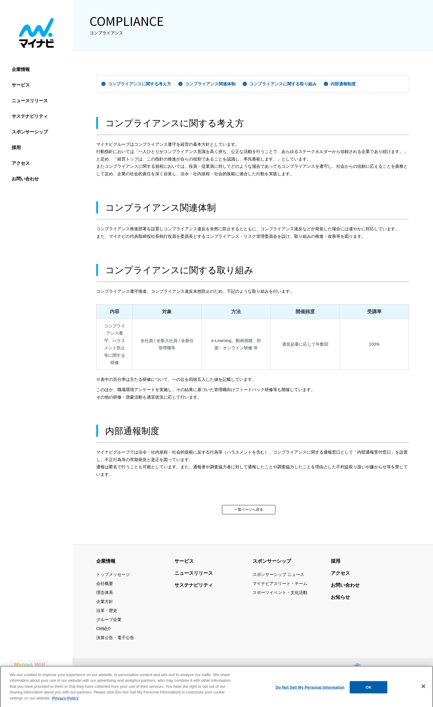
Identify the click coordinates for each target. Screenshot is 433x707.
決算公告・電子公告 (115, 637)
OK (369, 692)
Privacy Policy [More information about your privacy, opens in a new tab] (65, 702)
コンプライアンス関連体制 (210, 83)
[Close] (423, 690)
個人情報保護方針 (271, 669)
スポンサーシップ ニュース (278, 574)
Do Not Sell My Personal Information (309, 692)
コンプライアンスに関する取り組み (283, 83)
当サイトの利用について (172, 669)
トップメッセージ (113, 574)
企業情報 (21, 69)
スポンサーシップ (30, 131)
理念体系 (104, 592)
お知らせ (340, 597)
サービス (21, 84)
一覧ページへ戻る (248, 509)
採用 (16, 147)
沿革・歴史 (106, 610)
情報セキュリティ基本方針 (224, 669)
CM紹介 (103, 628)
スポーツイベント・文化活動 (280, 592)
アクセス (21, 163)
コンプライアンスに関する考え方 (139, 83)
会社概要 (104, 583)
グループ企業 (108, 619)
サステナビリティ (30, 116)
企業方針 (104, 601)
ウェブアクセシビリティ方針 (320, 669)
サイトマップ (130, 669)
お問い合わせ (25, 178)
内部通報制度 (343, 83)
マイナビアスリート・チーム (280, 583)
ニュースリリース (30, 100)
